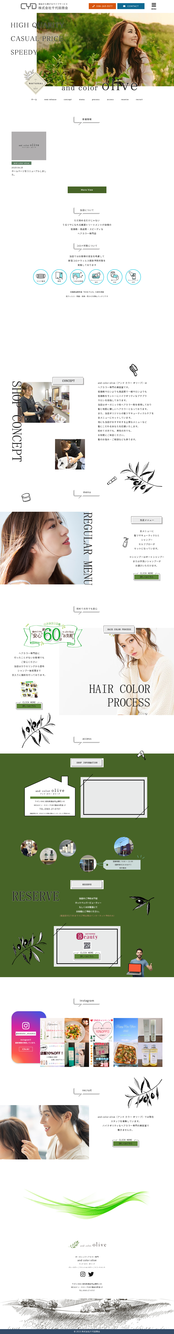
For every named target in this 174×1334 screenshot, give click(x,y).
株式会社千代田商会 (91, 1331)
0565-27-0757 (89, 1290)
